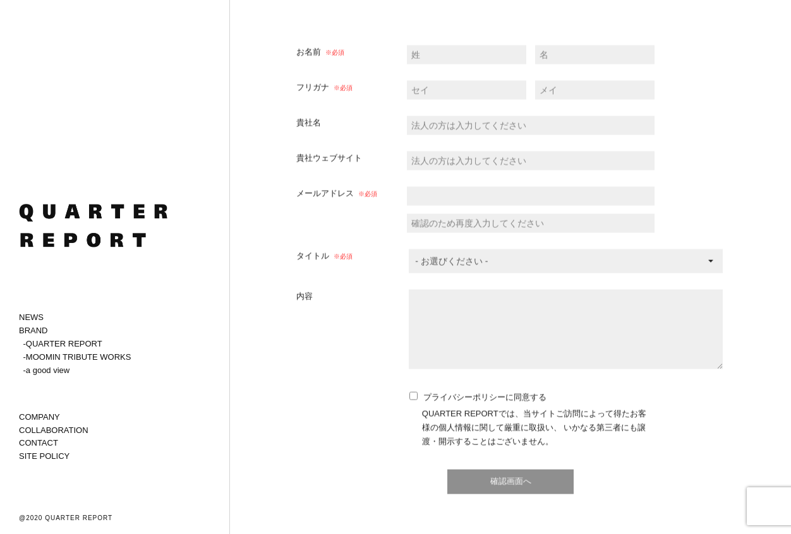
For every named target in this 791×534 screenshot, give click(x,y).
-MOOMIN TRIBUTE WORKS (77, 357)
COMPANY (39, 417)
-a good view (46, 370)
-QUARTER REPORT (62, 343)
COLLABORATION (53, 430)
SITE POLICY (44, 456)
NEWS (31, 317)
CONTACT (38, 443)
